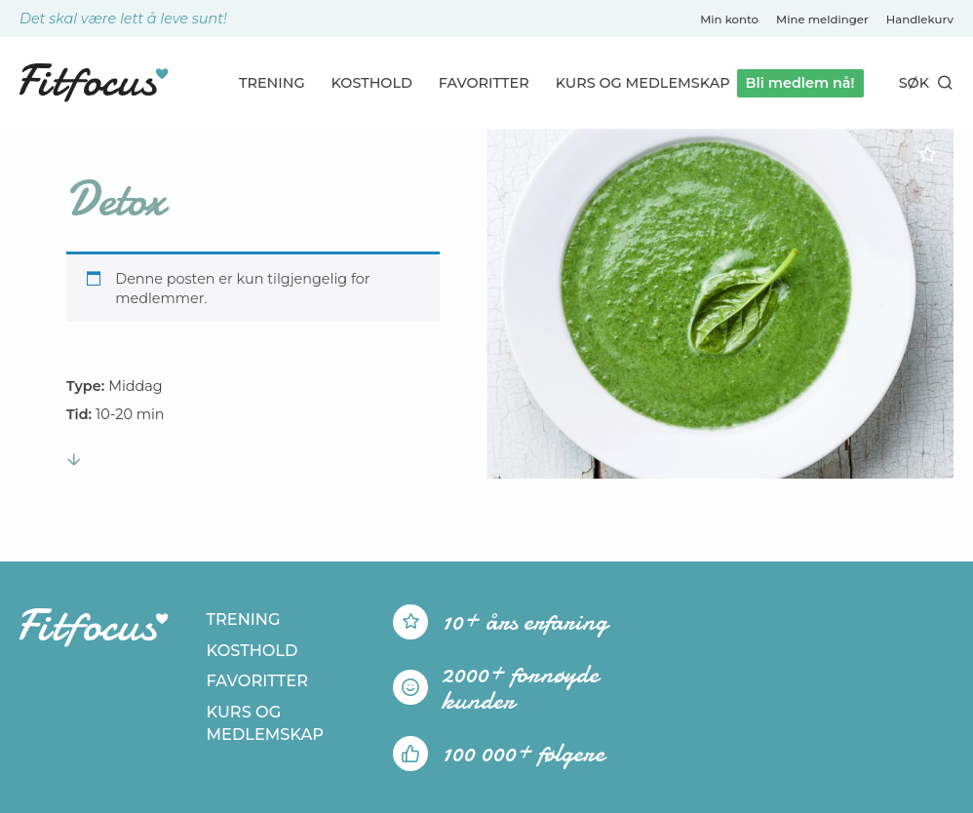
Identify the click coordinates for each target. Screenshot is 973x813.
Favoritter (484, 83)
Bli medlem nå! (800, 83)
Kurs (643, 83)
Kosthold (371, 83)
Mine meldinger (822, 19)
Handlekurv (920, 19)
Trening (272, 83)
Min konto (729, 19)
